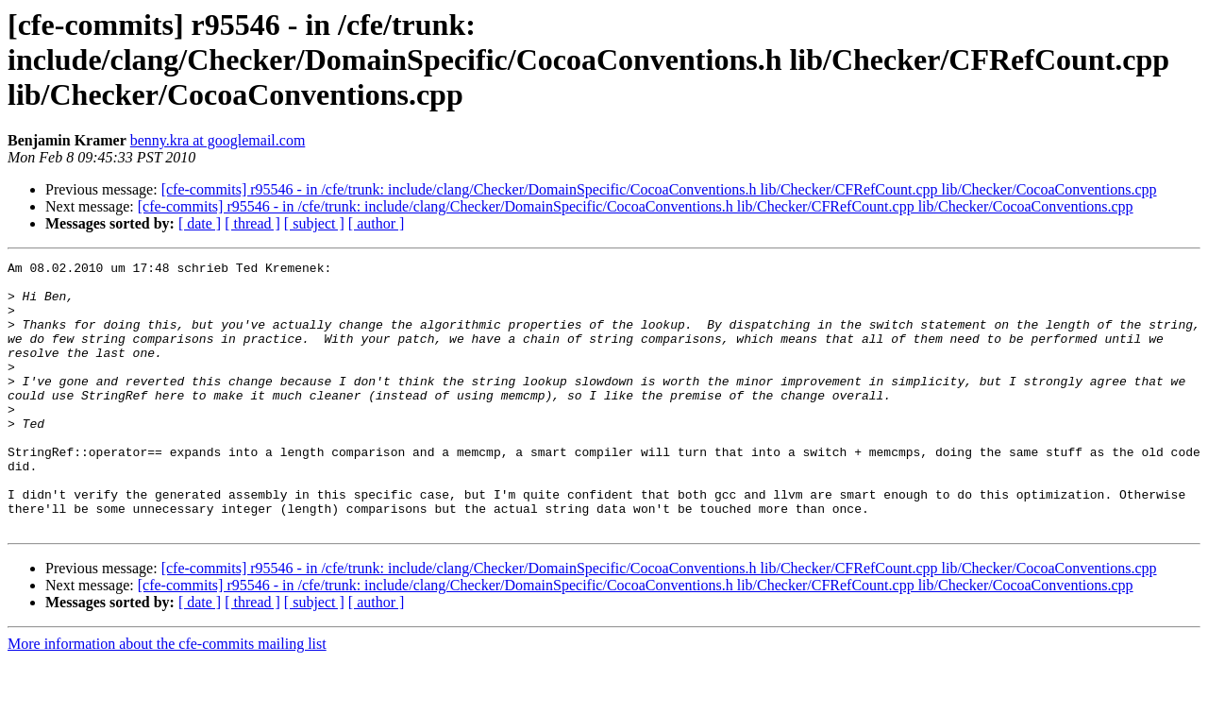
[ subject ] (314, 223)
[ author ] (376, 223)
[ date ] (199, 223)
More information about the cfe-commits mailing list (167, 697)
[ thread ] (252, 223)
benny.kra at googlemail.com (218, 140)
